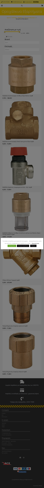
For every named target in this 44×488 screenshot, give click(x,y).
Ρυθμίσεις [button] (33, 245)
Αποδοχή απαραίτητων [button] (23, 245)
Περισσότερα (35, 243)
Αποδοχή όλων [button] (11, 245)
